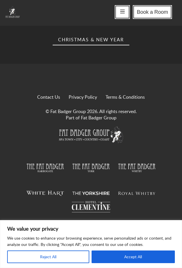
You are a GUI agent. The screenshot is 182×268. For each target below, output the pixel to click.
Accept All (133, 256)
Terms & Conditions (125, 97)
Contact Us (48, 97)
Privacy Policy (83, 97)
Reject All (48, 256)
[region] (91, 244)
